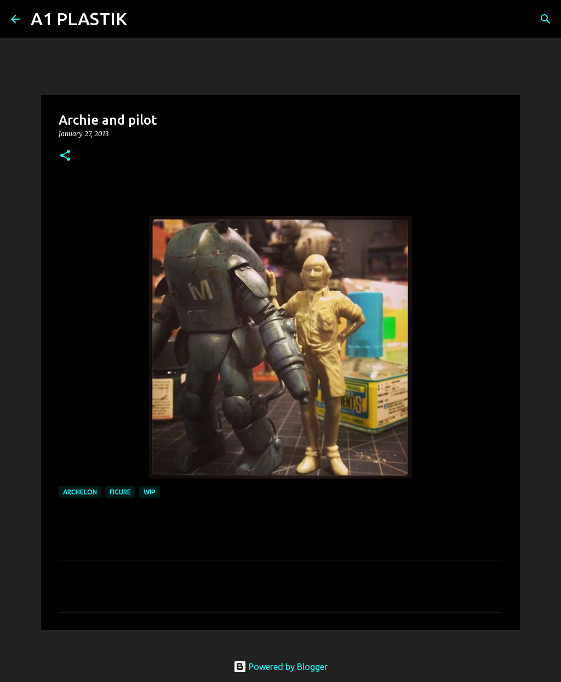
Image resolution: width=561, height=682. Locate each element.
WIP (150, 492)
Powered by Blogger (280, 667)
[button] (65, 156)
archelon (80, 492)
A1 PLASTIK (79, 18)
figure (120, 492)
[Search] (142, 19)
